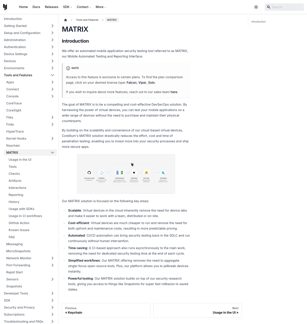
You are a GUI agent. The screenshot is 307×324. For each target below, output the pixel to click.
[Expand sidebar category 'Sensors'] (52, 279)
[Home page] (65, 20)
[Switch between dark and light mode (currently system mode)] (256, 7)
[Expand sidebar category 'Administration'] (52, 40)
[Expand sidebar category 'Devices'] (52, 61)
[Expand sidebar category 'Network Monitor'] (52, 258)
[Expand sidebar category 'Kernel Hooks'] (52, 138)
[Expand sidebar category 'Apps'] (52, 82)
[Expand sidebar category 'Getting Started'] (52, 26)
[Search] (284, 7)
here (174, 92)
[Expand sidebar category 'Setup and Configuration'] (52, 33)
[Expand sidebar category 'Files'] (52, 117)
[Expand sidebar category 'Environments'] (52, 68)
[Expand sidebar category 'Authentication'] (52, 47)
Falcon (132, 82)
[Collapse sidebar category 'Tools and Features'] (52, 75)
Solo (151, 82)
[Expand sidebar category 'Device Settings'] (52, 54)
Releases (51, 7)
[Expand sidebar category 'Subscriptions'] (52, 314)
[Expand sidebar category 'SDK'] (52, 300)
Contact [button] (82, 7)
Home (23, 7)
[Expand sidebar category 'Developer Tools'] (52, 293)
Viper (142, 82)
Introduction (258, 21)
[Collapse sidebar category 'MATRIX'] (52, 152)
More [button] (100, 7)
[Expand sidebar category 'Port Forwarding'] (52, 265)
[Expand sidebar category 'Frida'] (52, 124)
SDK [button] (66, 7)
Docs (36, 7)
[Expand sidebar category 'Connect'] (52, 89)
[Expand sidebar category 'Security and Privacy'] (52, 307)
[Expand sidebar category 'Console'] (52, 96)
